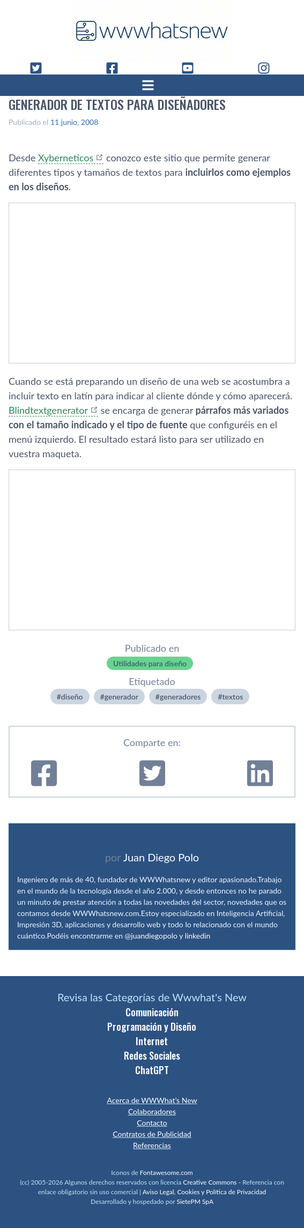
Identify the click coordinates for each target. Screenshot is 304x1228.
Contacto (152, 1122)
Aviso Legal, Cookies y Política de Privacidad (204, 1192)
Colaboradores (152, 1111)
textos (233, 696)
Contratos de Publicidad (152, 1133)
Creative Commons (209, 1182)
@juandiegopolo (151, 935)
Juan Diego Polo (161, 857)
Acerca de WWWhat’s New (152, 1100)
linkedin (198, 935)
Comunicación (152, 1012)
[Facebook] (116, 68)
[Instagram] (268, 68)
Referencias (152, 1145)
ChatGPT (152, 1070)
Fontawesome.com (166, 1173)
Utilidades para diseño (150, 663)
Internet (152, 1041)
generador (121, 696)
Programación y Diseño (151, 1026)
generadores (180, 696)
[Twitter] (40, 68)
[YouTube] (192, 68)
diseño (72, 696)
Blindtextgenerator (48, 410)
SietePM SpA (194, 1201)
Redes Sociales (152, 1055)
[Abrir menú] (152, 85)
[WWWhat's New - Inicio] (152, 31)
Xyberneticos (65, 157)
